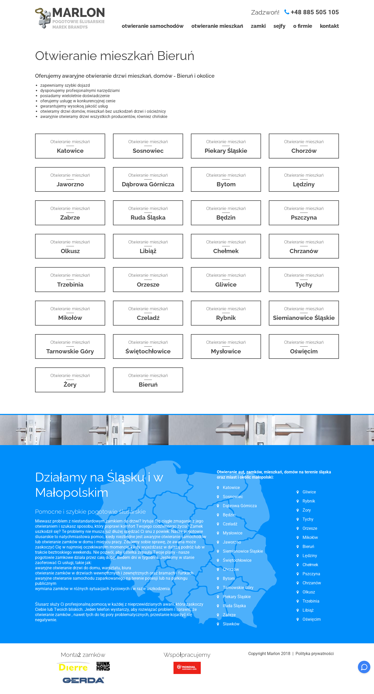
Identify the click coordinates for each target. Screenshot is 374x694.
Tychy (308, 519)
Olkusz (309, 592)
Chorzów (231, 569)
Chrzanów (312, 582)
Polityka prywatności (315, 653)
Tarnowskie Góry (238, 587)
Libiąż (308, 610)
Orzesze (310, 528)
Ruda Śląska (234, 605)
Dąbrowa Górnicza (240, 505)
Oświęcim (312, 619)
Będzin (229, 514)
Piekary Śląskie (237, 596)
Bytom (229, 578)
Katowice (231, 487)
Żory (307, 510)
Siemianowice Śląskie (243, 551)
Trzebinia (311, 601)
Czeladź (230, 523)
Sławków (231, 624)
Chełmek (310, 564)
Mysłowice (232, 533)
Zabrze (229, 614)
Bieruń (308, 546)
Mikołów (310, 537)
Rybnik (309, 501)
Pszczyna (311, 573)
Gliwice (309, 492)
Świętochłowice (237, 560)
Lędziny (310, 555)
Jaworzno (232, 542)
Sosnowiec (233, 496)
